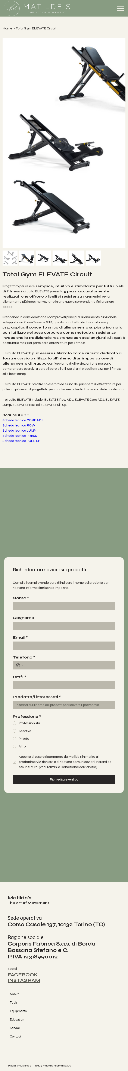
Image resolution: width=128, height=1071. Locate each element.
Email (20, 637)
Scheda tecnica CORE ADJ (23, 420)
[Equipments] (75, 1011)
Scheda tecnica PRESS (20, 436)
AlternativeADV (62, 1065)
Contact (15, 1036)
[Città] (62, 685)
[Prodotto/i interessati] (62, 705)
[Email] (62, 645)
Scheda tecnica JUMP (19, 430)
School (15, 1028)
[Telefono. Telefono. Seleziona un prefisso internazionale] (20, 665)
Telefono (24, 657)
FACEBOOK (23, 975)
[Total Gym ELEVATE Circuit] (36, 28)
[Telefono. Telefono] (68, 665)
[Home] (7, 28)
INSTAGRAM (24, 980)
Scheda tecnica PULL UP (21, 441)
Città (19, 677)
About (14, 994)
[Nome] (62, 606)
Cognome (23, 617)
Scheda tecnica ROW (19, 425)
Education (17, 1019)
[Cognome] (62, 626)
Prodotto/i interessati (37, 696)
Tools (14, 1002)
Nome (21, 598)
